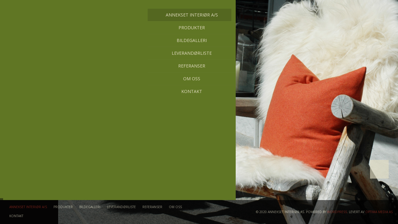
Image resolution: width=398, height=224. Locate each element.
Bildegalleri (44, 40)
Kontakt (44, 91)
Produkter (44, 27)
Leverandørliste (44, 53)
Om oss (44, 79)
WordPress (337, 212)
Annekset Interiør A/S (44, 15)
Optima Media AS (379, 212)
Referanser (44, 66)
